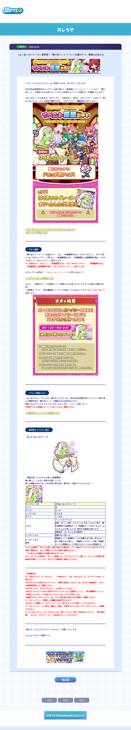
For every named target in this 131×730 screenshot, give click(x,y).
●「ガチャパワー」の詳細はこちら (39, 278)
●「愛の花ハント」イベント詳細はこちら (42, 413)
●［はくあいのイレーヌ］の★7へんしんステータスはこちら (50, 230)
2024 (81, 700)
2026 (49, 700)
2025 (65, 700)
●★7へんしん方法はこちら (36, 233)
